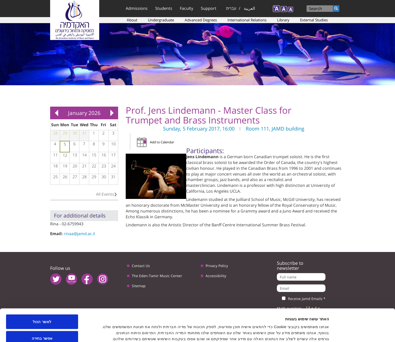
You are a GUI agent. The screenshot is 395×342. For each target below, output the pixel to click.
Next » (112, 113)
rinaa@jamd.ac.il (79, 233)
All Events (105, 194)
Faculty (186, 8)
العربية (249, 8)
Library (283, 19)
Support (208, 8)
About (132, 19)
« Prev (56, 113)
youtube (71, 279)
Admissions (137, 8)
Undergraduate (161, 19)
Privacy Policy (217, 265)
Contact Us (141, 265)
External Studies (314, 19)
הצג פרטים (158, 329)
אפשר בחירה (42, 312)
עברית (231, 8)
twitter (55, 279)
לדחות (42, 328)
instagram (102, 279)
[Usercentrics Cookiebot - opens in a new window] (363, 332)
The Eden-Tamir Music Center (157, 275)
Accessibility (216, 275)
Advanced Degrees (201, 19)
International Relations (247, 19)
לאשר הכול (42, 295)
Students (163, 8)
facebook (87, 279)
